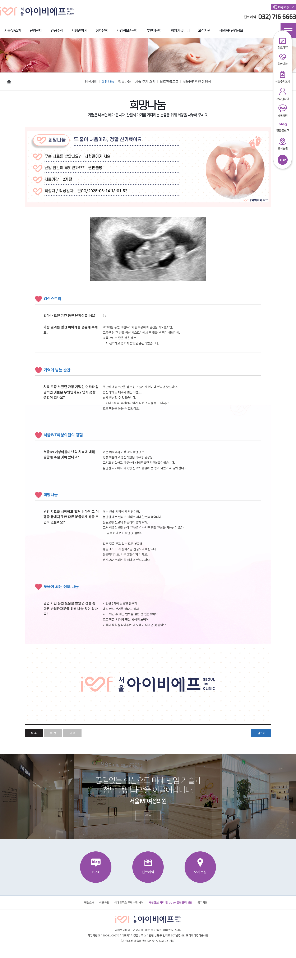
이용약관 (104, 902)
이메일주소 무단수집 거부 (129, 902)
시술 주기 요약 (146, 81)
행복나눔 (125, 81)
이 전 (53, 733)
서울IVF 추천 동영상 (197, 81)
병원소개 (89, 902)
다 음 (72, 733)
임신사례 (92, 81)
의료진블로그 (170, 81)
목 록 (34, 733)
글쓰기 (261, 733)
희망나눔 (109, 81)
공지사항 (203, 902)
